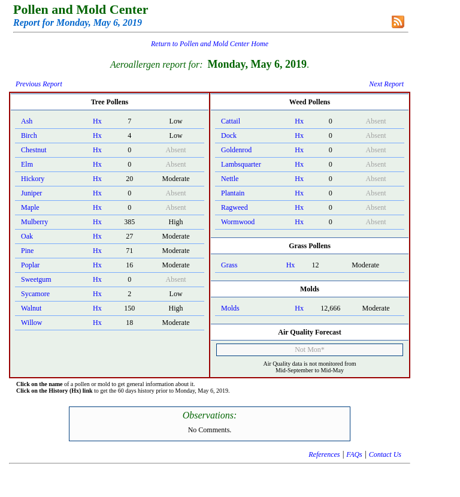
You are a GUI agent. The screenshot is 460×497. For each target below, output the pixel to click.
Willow (32, 322)
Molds (230, 308)
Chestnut (34, 150)
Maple (30, 207)
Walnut (31, 308)
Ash (26, 121)
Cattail (230, 121)
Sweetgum (36, 279)
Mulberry (34, 222)
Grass (229, 265)
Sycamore (35, 294)
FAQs (354, 454)
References (324, 454)
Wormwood (238, 222)
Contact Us (385, 454)
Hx (97, 121)
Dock (229, 135)
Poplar (30, 265)
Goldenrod (236, 150)
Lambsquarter (241, 164)
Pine (27, 250)
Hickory (32, 178)
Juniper (31, 193)
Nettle (229, 178)
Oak (27, 236)
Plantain (232, 193)
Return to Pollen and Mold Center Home (209, 44)
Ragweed (234, 207)
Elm (27, 164)
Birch (29, 135)
